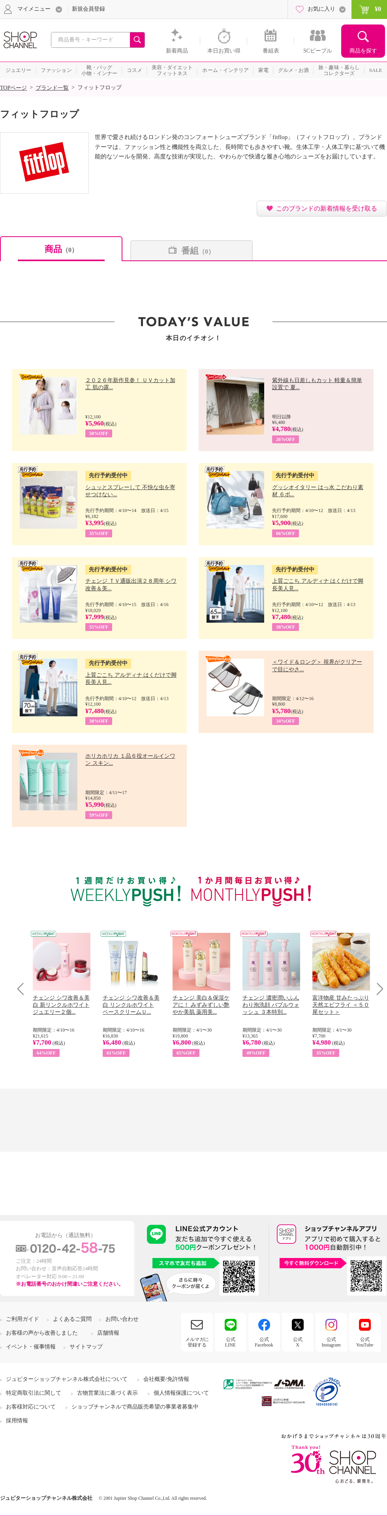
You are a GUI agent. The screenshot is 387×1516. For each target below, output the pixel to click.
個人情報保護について (181, 1393)
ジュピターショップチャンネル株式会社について (67, 1379)
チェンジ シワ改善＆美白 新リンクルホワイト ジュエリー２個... (61, 1005)
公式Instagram (331, 1342)
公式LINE (230, 1342)
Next (377, 988)
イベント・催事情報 (31, 1347)
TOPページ (13, 88)
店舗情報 (108, 1333)
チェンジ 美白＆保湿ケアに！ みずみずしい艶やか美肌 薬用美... (201, 1005)
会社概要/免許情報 (166, 1379)
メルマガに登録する (197, 1342)
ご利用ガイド (22, 1319)
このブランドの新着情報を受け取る (326, 208)
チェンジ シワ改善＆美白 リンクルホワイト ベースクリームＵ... (131, 1005)
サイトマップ (86, 1347)
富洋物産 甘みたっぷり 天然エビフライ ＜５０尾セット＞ (340, 1005)
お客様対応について (31, 1407)
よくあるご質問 (72, 1319)
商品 (61, 249)
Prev (23, 988)
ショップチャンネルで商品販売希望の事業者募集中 (135, 1407)
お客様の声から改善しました (42, 1333)
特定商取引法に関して (33, 1393)
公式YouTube (365, 1342)
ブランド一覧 (52, 88)
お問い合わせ (122, 1319)
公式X (297, 1342)
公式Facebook (264, 1342)
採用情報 (17, 1421)
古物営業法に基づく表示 (107, 1393)
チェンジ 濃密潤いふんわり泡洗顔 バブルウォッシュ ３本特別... (270, 1005)
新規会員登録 (88, 9)
